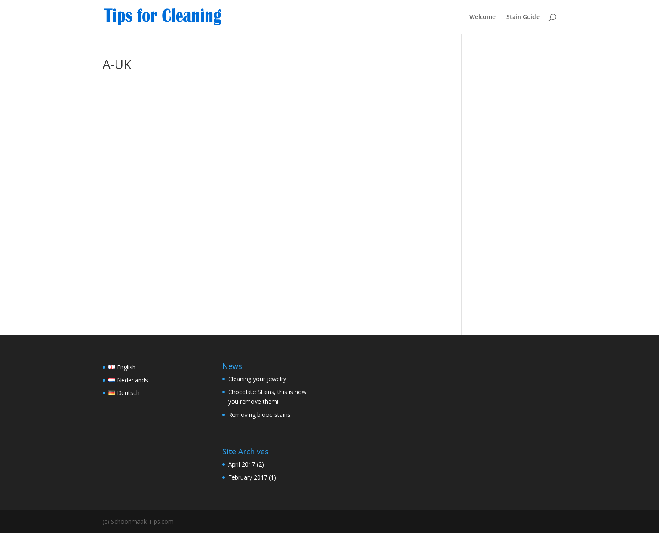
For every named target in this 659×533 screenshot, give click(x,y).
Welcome (482, 17)
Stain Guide (523, 17)
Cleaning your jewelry (257, 379)
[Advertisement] (515, 184)
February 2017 (247, 477)
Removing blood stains (259, 415)
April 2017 (241, 464)
